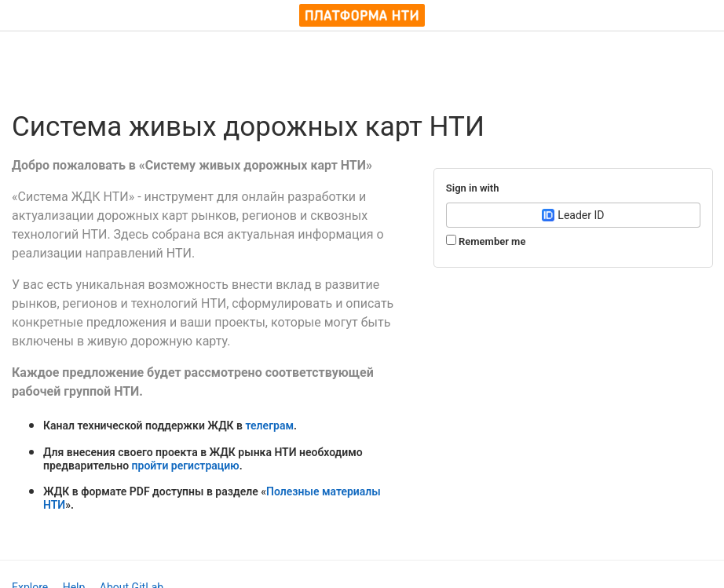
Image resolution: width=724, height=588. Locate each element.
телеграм (270, 425)
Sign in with (472, 188)
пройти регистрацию (186, 465)
